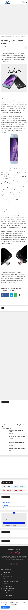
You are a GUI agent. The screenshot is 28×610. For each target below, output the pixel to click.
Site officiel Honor (7, 593)
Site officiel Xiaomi (7, 595)
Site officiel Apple (7, 586)
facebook (9, 486)
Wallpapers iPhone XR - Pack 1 (17, 448)
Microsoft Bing (6, 572)
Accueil (3, 36)
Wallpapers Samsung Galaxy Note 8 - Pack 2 (13, 425)
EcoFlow (5, 574)
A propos (13, 600)
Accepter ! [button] (5, 607)
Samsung (4, 290)
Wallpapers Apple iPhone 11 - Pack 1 (16, 443)
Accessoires (6, 500)
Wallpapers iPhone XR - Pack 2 (17, 436)
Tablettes (5, 505)
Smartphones (9, 36)
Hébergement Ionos (8, 576)
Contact (20, 600)
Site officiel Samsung (8, 588)
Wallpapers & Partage (8, 579)
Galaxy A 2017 (14, 288)
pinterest (9, 490)
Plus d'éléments (22, 308)
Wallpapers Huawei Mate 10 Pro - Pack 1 (17, 431)
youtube (21, 490)
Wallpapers (6, 507)
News (20, 288)
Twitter (11, 295)
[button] (26, 2)
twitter (21, 486)
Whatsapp (15, 295)
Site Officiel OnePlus (8, 591)
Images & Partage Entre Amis (10, 581)
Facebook (6, 295)
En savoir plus (14, 604)
